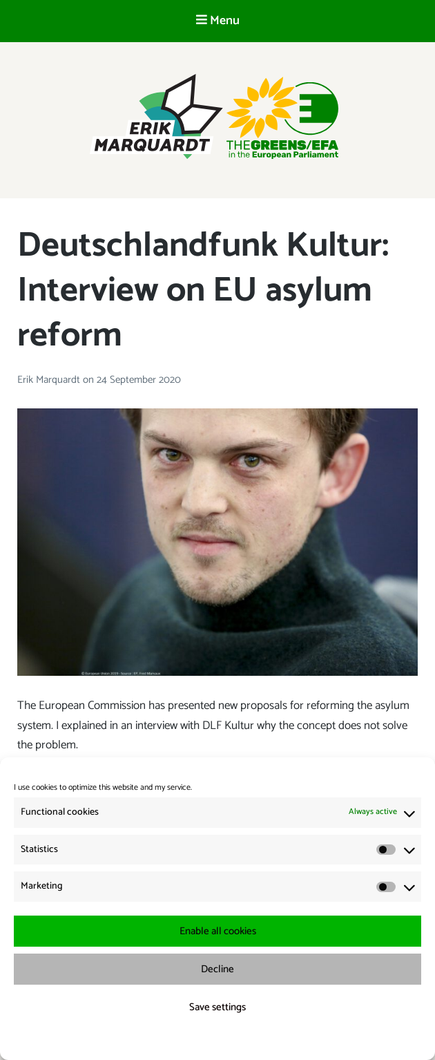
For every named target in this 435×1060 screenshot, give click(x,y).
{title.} (192, 1040)
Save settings (217, 1007)
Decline (217, 969)
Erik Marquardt (50, 379)
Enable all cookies (218, 931)
